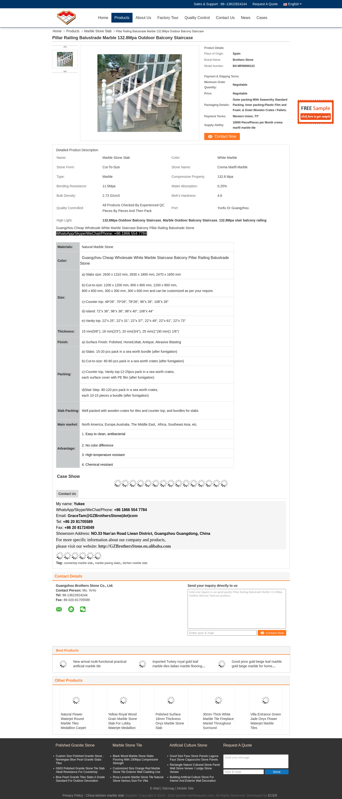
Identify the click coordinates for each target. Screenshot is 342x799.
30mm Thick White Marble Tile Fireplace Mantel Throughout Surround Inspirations (218, 723)
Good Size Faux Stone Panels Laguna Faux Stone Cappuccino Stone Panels (194, 757)
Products (121, 18)
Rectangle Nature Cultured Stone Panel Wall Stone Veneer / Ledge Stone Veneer (195, 768)
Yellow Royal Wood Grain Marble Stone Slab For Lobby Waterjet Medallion (122, 721)
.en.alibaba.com (156, 546)
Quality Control (197, 18)
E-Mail (155, 788)
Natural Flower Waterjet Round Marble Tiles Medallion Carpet (73, 721)
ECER (272, 795)
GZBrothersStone (126, 546)
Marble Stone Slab (98, 31)
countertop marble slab (78, 563)
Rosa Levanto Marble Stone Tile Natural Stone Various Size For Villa (138, 779)
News (245, 18)
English (295, 4)
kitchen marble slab (135, 563)
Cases (261, 18)
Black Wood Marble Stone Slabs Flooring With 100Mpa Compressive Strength (135, 759)
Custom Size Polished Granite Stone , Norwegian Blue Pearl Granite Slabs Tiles (80, 759)
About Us (143, 18)
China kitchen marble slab (105, 795)
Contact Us (225, 18)
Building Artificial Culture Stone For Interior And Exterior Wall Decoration (193, 779)
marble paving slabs (107, 563)
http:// (104, 546)
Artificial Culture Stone (188, 745)
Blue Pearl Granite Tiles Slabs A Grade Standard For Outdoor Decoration (80, 779)
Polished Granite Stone (75, 745)
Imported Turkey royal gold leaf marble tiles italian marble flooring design (177, 666)
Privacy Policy (72, 795)
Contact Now (225, 136)
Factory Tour (168, 18)
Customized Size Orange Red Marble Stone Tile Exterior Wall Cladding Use (136, 770)
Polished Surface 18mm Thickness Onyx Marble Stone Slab (170, 721)
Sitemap (168, 788)
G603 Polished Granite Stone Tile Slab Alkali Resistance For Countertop (80, 770)
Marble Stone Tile (127, 745)
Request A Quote (265, 4)
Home (103, 18)
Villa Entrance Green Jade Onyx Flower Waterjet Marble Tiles (265, 721)
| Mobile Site (184, 788)
